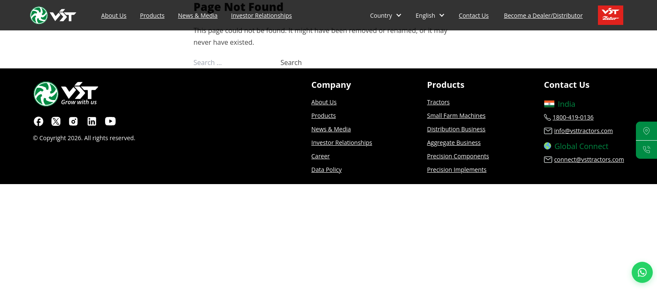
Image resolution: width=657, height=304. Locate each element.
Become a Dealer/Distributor (543, 15)
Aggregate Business (454, 142)
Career (320, 156)
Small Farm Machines (456, 115)
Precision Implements (457, 170)
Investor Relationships (261, 15)
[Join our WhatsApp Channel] (642, 272)
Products (152, 15)
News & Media (198, 15)
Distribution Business (456, 129)
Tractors (438, 102)
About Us (114, 15)
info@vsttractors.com (583, 131)
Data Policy (326, 170)
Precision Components (458, 156)
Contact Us (474, 15)
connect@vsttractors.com (589, 159)
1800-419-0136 (573, 117)
